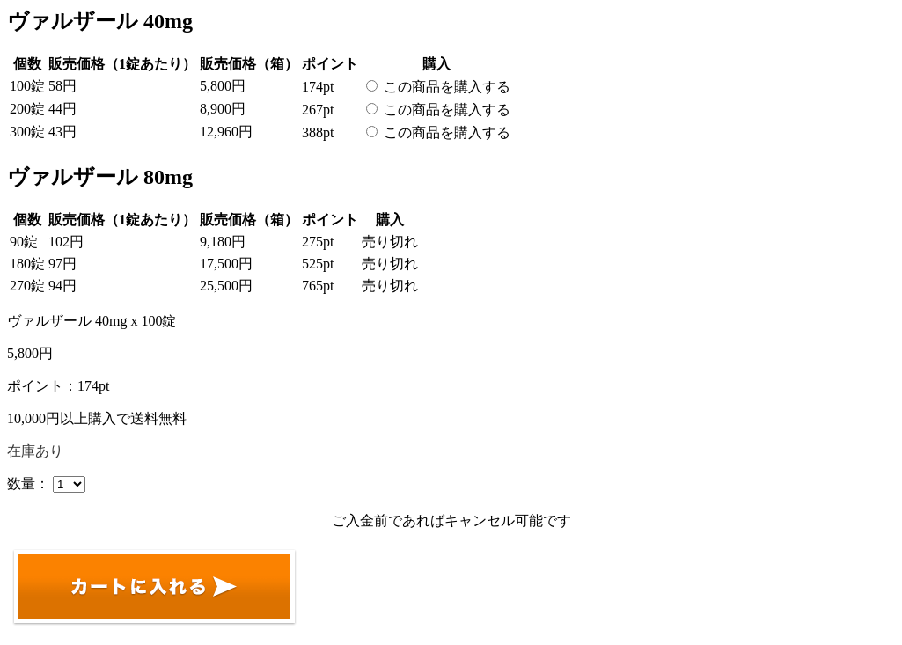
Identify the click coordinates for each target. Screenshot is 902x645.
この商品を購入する (447, 86)
